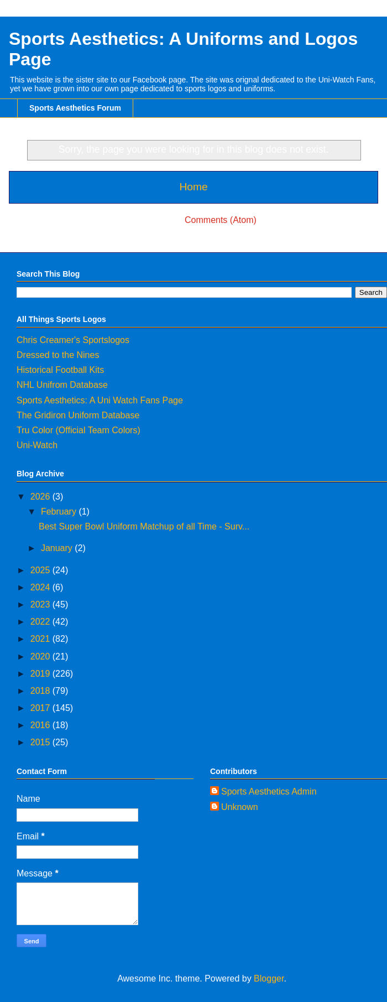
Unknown (239, 807)
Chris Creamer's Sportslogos (73, 340)
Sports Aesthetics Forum (75, 107)
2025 (41, 570)
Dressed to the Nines (58, 355)
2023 (41, 604)
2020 (41, 656)
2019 (41, 673)
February (60, 511)
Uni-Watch (37, 445)
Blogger (269, 978)
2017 (41, 708)
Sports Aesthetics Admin (269, 791)
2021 (41, 638)
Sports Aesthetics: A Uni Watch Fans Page (100, 400)
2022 (41, 621)
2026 (41, 496)
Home (193, 187)
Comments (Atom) (221, 220)
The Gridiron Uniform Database (78, 415)
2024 (41, 587)
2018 (41, 690)
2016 (41, 725)
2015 (41, 742)
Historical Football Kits (60, 370)
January (58, 548)
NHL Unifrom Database (62, 385)
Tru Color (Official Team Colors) (78, 430)
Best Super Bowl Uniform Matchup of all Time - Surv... (144, 526)
